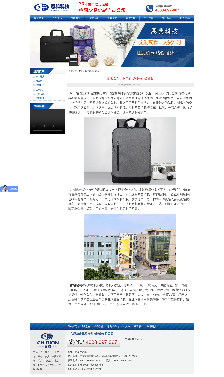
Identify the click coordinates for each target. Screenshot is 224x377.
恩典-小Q (139, 339)
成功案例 (75, 18)
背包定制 (76, 285)
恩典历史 (40, 85)
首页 (81, 71)
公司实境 (40, 94)
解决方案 (130, 18)
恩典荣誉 (112, 18)
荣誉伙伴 (93, 18)
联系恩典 (185, 18)
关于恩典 (148, 18)
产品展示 (57, 18)
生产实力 (40, 89)
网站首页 (39, 18)
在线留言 (166, 18)
